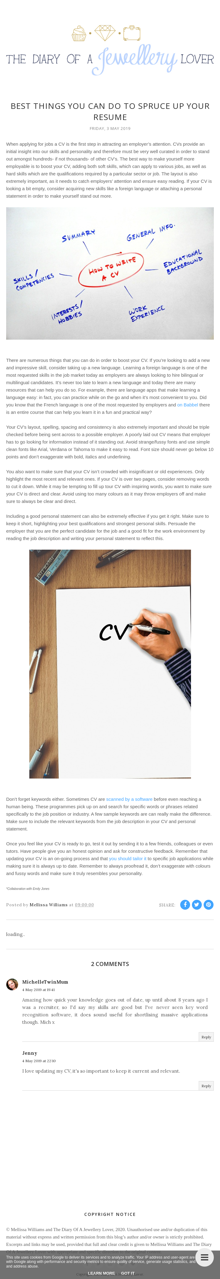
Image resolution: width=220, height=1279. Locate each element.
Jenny (29, 1053)
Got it (128, 1273)
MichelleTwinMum (45, 982)
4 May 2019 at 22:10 (39, 1060)
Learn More (101, 1273)
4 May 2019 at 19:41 (38, 989)
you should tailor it (128, 858)
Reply (206, 1037)
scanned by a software (129, 799)
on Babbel (187, 404)
